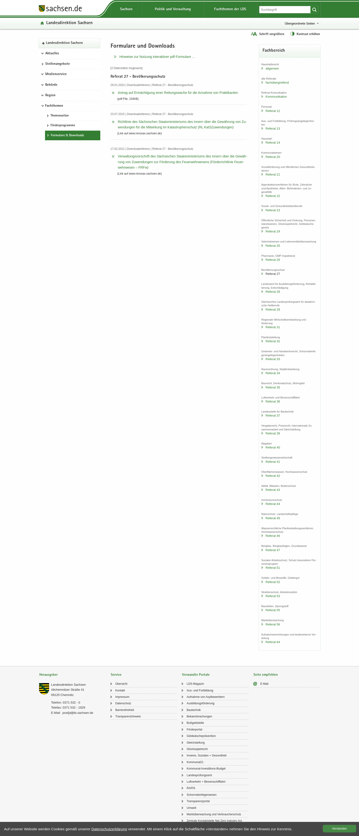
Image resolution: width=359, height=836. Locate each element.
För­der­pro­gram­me (63, 125)
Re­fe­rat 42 (273, 476)
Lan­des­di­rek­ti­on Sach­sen (69, 23)
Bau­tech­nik (194, 710)
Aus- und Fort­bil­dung (200, 690)
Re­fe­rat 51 (273, 567)
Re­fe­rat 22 (273, 196)
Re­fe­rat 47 (273, 550)
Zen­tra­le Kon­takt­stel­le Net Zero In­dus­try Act (214, 820)
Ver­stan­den (339, 828)
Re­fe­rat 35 (273, 387)
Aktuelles (52, 53)
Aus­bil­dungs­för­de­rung (200, 703)
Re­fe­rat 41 (273, 461)
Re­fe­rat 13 (273, 128)
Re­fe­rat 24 (273, 231)
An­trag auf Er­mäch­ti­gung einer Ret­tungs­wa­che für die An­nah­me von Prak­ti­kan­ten (178, 93)
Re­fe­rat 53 (273, 596)
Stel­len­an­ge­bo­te (57, 64)
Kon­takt (120, 690)
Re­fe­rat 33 (273, 359)
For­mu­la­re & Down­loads (67, 135)
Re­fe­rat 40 (273, 447)
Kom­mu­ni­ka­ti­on (276, 96)
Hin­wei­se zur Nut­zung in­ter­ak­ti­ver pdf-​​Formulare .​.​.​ (157, 57)
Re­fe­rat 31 (273, 327)
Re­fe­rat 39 (273, 433)
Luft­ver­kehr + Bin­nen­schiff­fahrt (206, 781)
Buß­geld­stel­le (195, 723)
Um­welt (191, 808)
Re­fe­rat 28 (273, 291)
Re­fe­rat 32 (273, 341)
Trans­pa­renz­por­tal (198, 801)
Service (116, 675)
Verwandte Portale (196, 675)
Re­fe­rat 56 (273, 624)
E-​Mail (264, 683)
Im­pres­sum (122, 697)
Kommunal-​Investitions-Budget (206, 768)
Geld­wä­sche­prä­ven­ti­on (201, 736)
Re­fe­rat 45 (273, 518)
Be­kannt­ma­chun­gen (199, 716)
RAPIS (191, 788)
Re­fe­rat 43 (273, 490)
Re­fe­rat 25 (273, 245)
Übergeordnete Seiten (300, 23)
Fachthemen (54, 106)
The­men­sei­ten (60, 115)
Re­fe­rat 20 (273, 157)
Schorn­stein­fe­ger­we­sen (201, 794)
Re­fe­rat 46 (273, 536)
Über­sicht (121, 683)
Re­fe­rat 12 (273, 111)
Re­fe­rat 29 (273, 309)
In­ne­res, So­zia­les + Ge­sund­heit (206, 755)
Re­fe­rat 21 (273, 174)
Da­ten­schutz (123, 703)
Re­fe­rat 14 (273, 142)
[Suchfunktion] (285, 9)
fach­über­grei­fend (277, 82)
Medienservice (56, 74)
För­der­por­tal (194, 729)
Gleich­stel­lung (195, 742)
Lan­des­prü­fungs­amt (199, 775)
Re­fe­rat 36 (273, 401)
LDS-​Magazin (195, 683)
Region (50, 95)
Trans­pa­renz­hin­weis (128, 716)
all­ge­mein (272, 68)
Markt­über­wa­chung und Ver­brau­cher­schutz (214, 814)
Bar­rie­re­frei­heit (124, 710)
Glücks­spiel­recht (197, 749)
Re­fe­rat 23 (273, 210)
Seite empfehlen (265, 675)
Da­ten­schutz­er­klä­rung (109, 829)
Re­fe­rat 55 (273, 610)
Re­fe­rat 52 (273, 582)
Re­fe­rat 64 (273, 642)
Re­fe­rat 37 (273, 415)
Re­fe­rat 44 (273, 504)
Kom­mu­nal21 (195, 762)
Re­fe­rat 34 (273, 373)
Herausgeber (48, 675)
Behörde (51, 85)
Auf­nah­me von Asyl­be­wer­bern (205, 697)
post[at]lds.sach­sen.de (77, 713)
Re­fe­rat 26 (273, 260)
